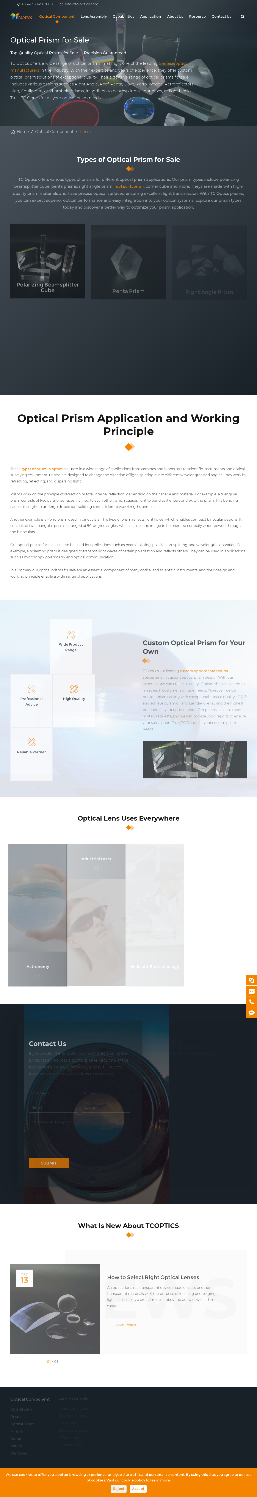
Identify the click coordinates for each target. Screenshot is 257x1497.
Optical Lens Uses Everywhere (128, 796)
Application (150, 16)
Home (23, 131)
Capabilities (123, 16)
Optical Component (57, 16)
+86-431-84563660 (37, 4)
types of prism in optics (42, 469)
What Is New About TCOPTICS (128, 1203)
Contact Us (221, 16)
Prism (85, 131)
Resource (197, 16)
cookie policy (133, 1480)
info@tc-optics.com (81, 4)
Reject (118, 1489)
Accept (138, 1489)
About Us (175, 16)
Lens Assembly (94, 16)
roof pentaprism (129, 186)
